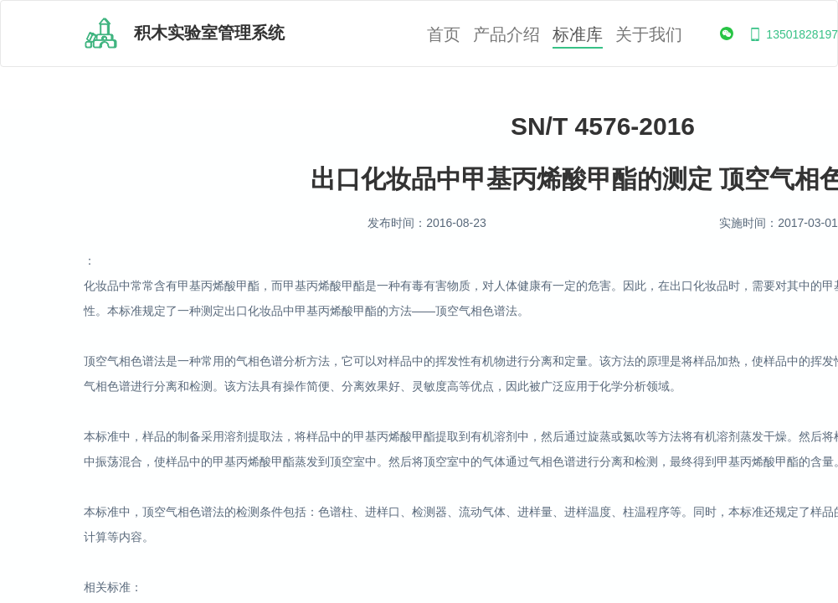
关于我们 (648, 35)
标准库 (578, 35)
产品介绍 (506, 35)
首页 (443, 35)
